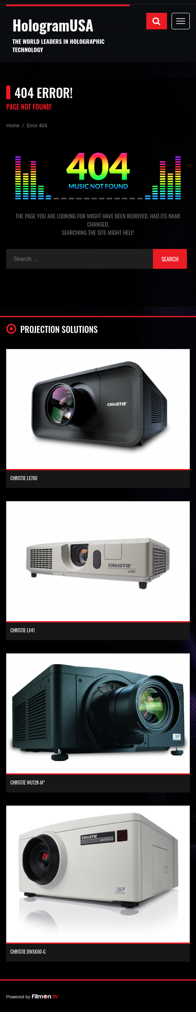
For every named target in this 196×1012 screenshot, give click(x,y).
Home (13, 126)
